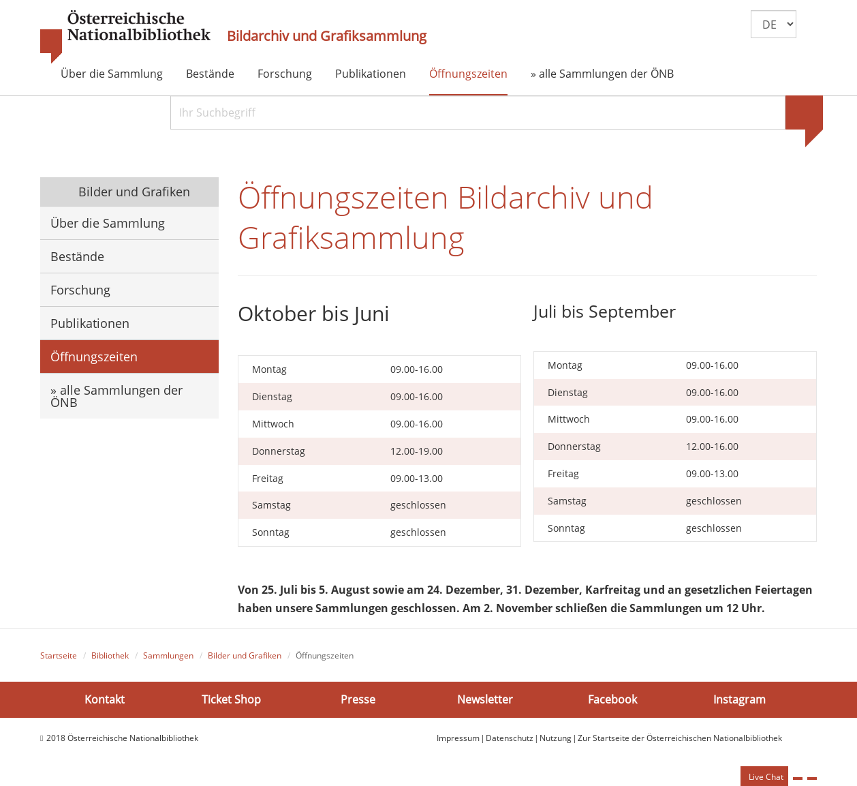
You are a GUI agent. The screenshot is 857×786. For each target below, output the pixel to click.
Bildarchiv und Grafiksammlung (326, 36)
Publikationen (370, 73)
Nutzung (556, 738)
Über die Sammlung (112, 73)
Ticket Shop (231, 698)
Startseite (58, 655)
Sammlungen (168, 655)
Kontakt (104, 698)
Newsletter (485, 698)
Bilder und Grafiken (132, 191)
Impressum (458, 738)
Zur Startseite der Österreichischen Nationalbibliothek (680, 738)
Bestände (210, 73)
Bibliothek (110, 655)
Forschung (285, 73)
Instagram (739, 698)
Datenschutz (509, 738)
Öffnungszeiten (468, 73)
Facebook (612, 698)
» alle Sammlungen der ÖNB (602, 73)
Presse (358, 698)
